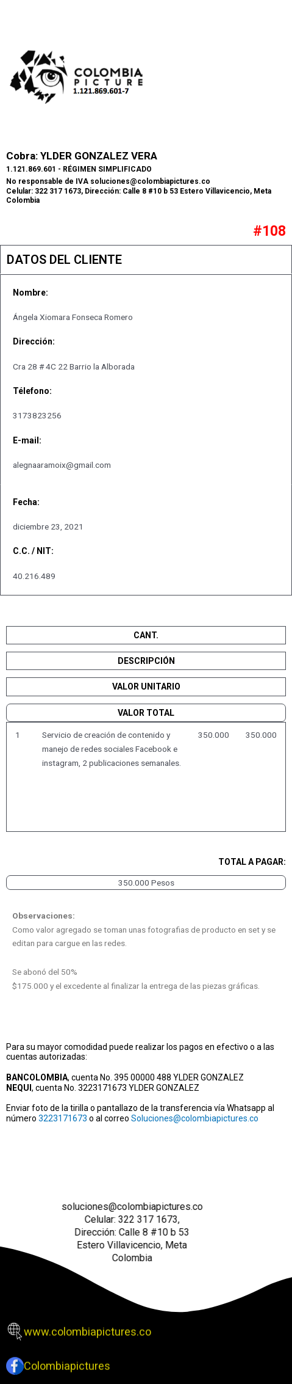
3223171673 (62, 1118)
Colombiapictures (67, 1358)
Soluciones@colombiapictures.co (194, 1118)
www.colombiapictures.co (87, 1324)
